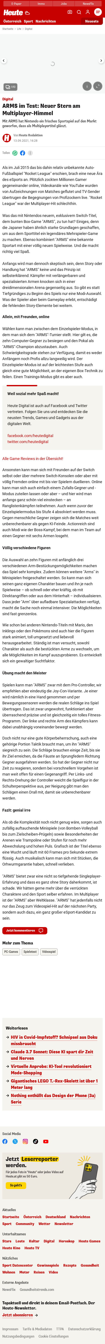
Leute (20, 1241)
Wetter (44, 1224)
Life (19, 28)
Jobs (64, 4)
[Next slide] (101, 60)
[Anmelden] (87, 12)
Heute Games (89, 1241)
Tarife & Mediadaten (37, 1329)
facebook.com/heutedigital (30, 435)
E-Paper (17, 4)
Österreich (12, 21)
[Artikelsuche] (78, 12)
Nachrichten (46, 21)
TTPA (60, 1329)
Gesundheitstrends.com (37, 1290)
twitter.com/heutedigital (27, 441)
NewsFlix (88, 4)
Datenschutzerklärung (84, 1329)
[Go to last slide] (4, 60)
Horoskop (66, 1241)
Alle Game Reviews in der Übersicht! (32, 458)
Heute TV (31, 1248)
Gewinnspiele (48, 1265)
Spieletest (30, 952)
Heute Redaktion (31, 135)
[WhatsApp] (14, 153)
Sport (28, 21)
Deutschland (56, 1217)
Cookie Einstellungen (54, 1336)
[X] (15, 1141)
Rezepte (69, 1265)
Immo (41, 4)
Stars (6, 1241)
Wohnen (8, 1272)
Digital (28, 28)
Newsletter (64, 1224)
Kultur (34, 1241)
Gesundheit (90, 1265)
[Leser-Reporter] (69, 12)
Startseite (7, 28)
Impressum (10, 1329)
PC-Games (11, 952)
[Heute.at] (13, 12)
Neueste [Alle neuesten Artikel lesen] (92, 21)
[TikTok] (35, 1141)
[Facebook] (22, 153)
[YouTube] (45, 1141)
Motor (24, 1272)
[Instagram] (25, 1141)
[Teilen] (30, 153)
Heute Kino (11, 1248)
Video (53, 1272)
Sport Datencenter (17, 1265)
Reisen (39, 1272)
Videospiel (49, 952)
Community (25, 1224)
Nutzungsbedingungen (18, 1336)
